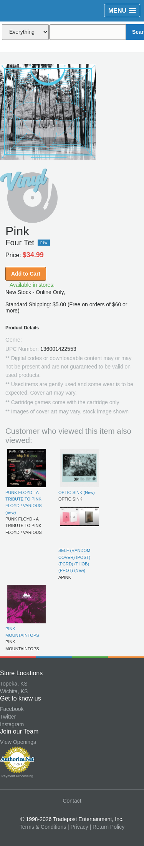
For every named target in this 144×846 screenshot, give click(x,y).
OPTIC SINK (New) (76, 492)
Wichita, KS (14, 691)
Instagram (12, 724)
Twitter (8, 717)
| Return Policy (106, 827)
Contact (72, 801)
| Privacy (78, 827)
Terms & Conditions (43, 827)
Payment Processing (17, 776)
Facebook (11, 709)
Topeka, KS (14, 684)
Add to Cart (25, 274)
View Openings (18, 742)
